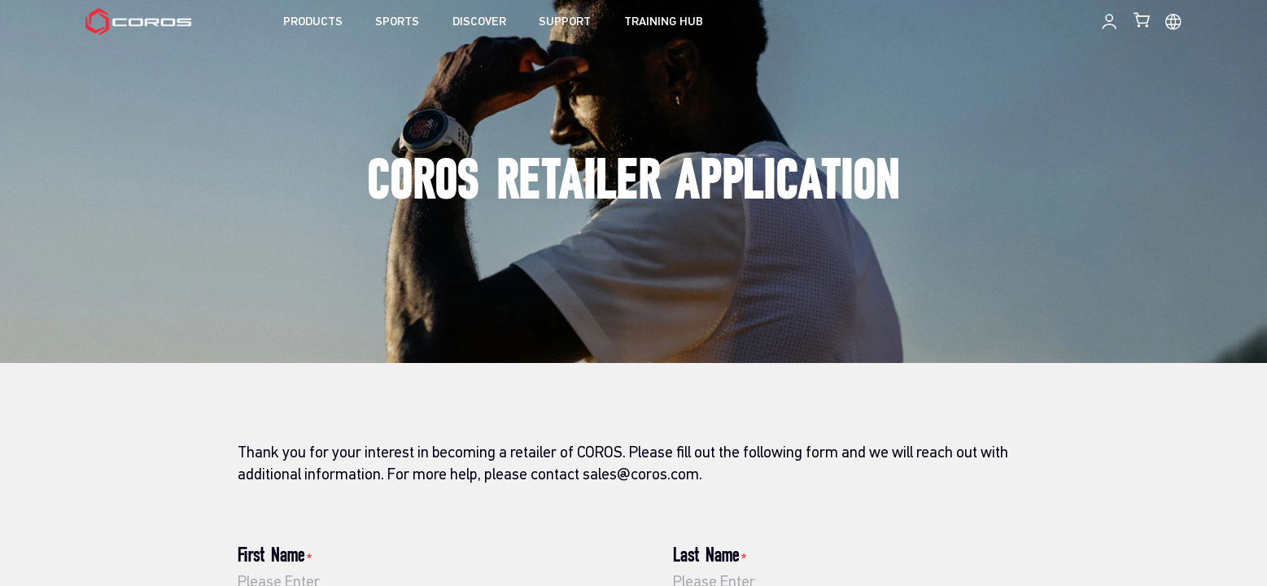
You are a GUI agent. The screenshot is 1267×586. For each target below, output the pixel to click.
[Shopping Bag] (1142, 19)
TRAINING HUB (663, 22)
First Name (276, 555)
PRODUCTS (313, 22)
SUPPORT (565, 22)
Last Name (711, 555)
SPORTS (397, 22)
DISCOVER (479, 22)
